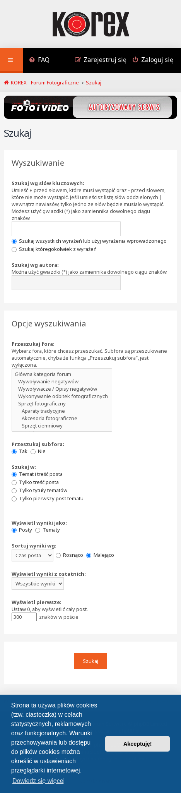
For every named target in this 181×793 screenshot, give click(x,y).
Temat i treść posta (37, 473)
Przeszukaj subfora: (38, 444)
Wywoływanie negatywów (62, 381)
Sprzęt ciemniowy (62, 425)
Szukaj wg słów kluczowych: (48, 183)
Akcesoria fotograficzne (62, 418)
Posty (22, 529)
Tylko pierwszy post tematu (48, 498)
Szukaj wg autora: (35, 264)
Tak (19, 451)
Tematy (47, 529)
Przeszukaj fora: (33, 343)
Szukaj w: (24, 466)
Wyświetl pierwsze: (36, 602)
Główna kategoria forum (62, 374)
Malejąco (100, 554)
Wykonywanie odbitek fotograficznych (62, 396)
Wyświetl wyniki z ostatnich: (49, 573)
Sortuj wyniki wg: (34, 545)
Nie (38, 451)
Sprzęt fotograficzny (62, 403)
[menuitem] (39, 60)
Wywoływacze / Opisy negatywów (62, 389)
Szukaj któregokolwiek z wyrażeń (54, 248)
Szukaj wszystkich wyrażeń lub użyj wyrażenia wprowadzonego (89, 240)
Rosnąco (69, 554)
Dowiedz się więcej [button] (38, 781)
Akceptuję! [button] (137, 744)
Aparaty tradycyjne (62, 411)
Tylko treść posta (35, 482)
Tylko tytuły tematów (39, 490)
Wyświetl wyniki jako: (39, 522)
